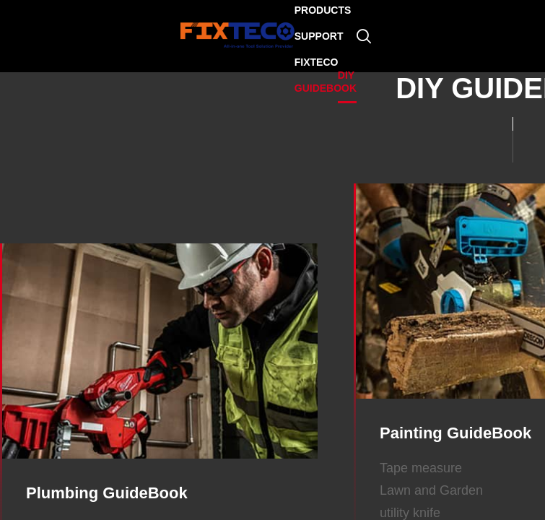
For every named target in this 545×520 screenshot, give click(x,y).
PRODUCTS (323, 10)
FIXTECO (317, 62)
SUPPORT (319, 36)
